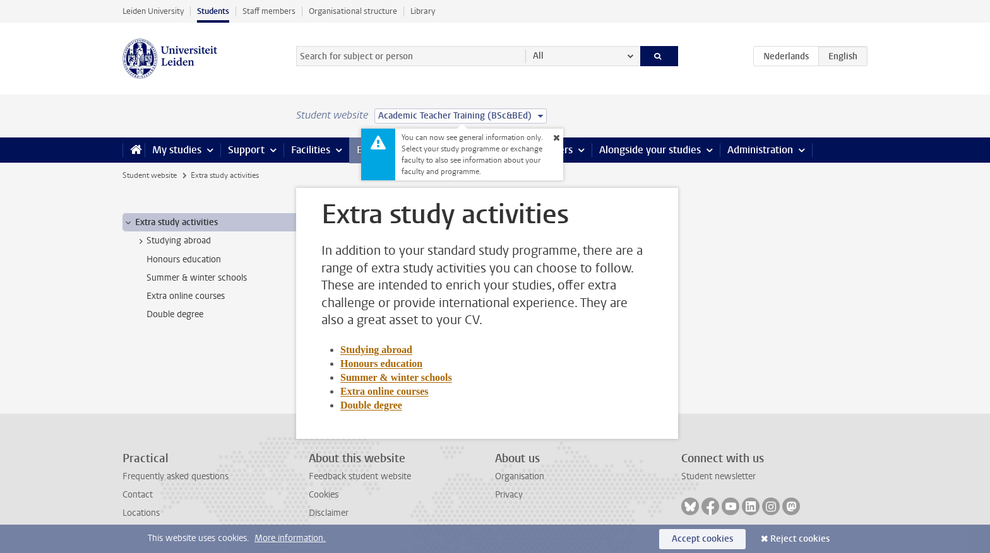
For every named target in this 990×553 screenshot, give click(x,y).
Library (422, 11)
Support (246, 149)
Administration (760, 149)
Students (213, 11)
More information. (290, 538)
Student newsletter (718, 476)
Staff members (268, 11)
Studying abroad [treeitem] (172, 241)
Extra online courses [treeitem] (185, 296)
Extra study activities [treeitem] (170, 222)
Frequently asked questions (175, 476)
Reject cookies (800, 539)
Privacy (509, 495)
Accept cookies (702, 539)
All (538, 56)
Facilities (310, 149)
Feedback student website (360, 476)
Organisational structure (353, 11)
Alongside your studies (650, 149)
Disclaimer (329, 513)
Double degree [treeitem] (174, 314)
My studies (176, 149)
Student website (149, 175)
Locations (141, 513)
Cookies (323, 495)
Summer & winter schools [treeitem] (196, 278)
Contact (137, 495)
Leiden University (153, 11)
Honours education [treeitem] (183, 259)
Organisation (519, 476)
